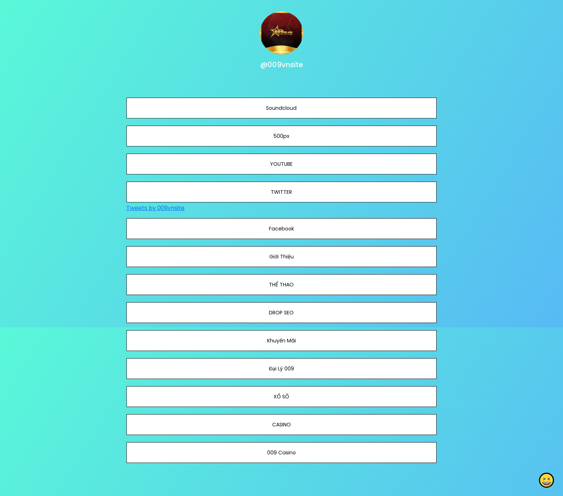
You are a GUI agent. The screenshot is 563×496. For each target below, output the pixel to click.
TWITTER (281, 192)
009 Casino (281, 452)
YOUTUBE (281, 164)
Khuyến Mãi (281, 340)
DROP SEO (281, 312)
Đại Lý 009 (281, 368)
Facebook (281, 228)
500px (281, 136)
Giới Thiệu (281, 256)
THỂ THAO (281, 284)
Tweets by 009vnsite (155, 208)
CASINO (281, 424)
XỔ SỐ (281, 396)
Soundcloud (281, 108)
